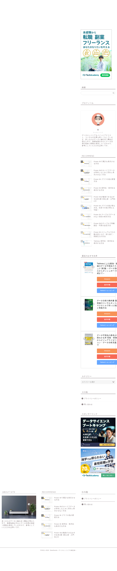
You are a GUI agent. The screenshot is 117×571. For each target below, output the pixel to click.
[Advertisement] (38, 75)
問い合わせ (103, 3)
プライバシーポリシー (92, 398)
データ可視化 (36, 3)
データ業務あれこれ (81, 3)
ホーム (13, 3)
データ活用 (58, 3)
